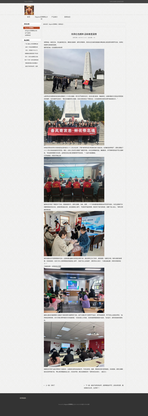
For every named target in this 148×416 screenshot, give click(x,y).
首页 (28, 17)
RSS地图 (81, 404)
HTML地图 (86, 404)
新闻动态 (67, 17)
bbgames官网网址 (53, 24)
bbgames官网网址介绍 (41, 18)
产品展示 (54, 17)
